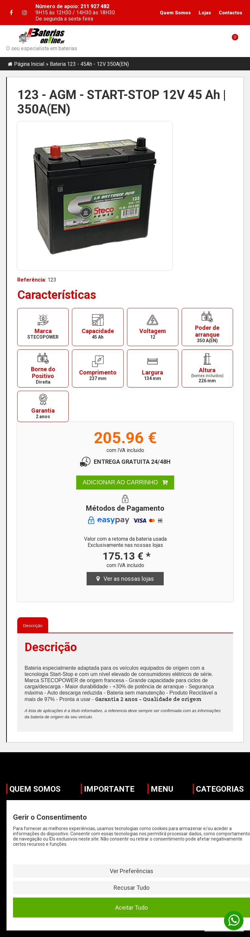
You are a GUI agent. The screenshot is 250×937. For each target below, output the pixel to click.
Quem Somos (175, 13)
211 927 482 (94, 6)
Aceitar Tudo (131, 907)
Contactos (230, 13)
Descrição (32, 625)
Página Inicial (29, 64)
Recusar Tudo (131, 887)
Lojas (205, 13)
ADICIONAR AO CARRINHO (125, 482)
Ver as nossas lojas (125, 578)
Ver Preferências (131, 871)
